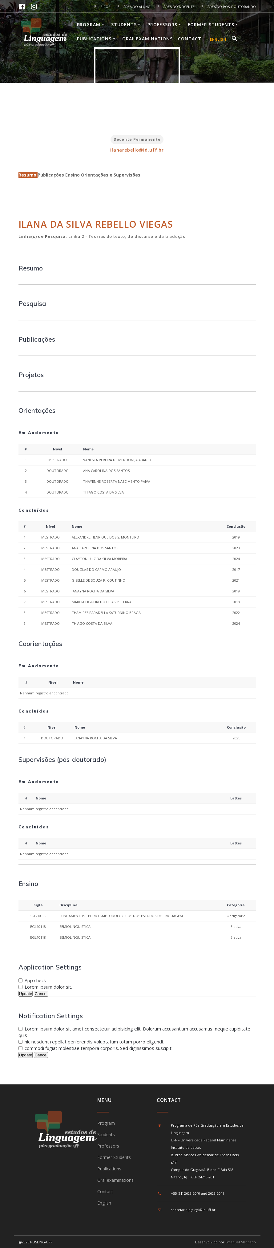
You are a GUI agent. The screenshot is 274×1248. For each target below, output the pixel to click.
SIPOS (103, 6)
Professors (162, 24)
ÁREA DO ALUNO (134, 6)
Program (88, 24)
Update (25, 993)
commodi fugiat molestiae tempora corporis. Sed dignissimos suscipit (98, 1048)
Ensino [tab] (73, 175)
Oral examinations (147, 39)
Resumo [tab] (28, 175)
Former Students (211, 24)
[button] (235, 39)
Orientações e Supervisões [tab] (110, 175)
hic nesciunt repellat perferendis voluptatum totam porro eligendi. (94, 1042)
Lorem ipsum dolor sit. (48, 987)
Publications (94, 39)
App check (35, 980)
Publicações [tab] (51, 175)
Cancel (40, 993)
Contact (189, 39)
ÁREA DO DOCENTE (176, 6)
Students (124, 24)
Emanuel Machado (240, 1242)
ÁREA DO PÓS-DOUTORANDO (229, 6)
